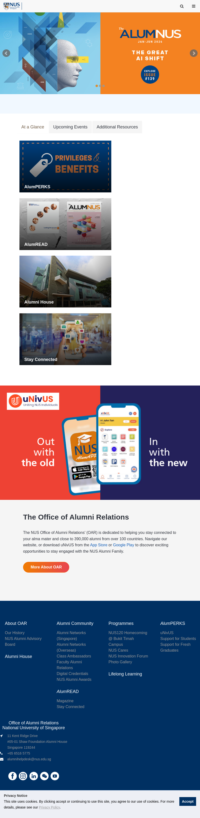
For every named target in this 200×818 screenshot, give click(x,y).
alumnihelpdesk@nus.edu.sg (29, 760)
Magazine (65, 702)
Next (194, 53)
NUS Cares (118, 651)
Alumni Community (75, 624)
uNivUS (167, 633)
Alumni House (18, 657)
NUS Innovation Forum (128, 657)
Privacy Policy (49, 807)
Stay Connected (70, 707)
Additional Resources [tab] (116, 127)
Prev (6, 53)
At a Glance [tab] (32, 127)
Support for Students (178, 639)
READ (68, 692)
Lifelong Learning (125, 674)
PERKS (172, 624)
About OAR (16, 624)
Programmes (121, 624)
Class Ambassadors (74, 657)
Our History (15, 633)
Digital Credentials (72, 674)
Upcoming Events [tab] (70, 127)
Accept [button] (187, 801)
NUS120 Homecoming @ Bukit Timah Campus (128, 639)
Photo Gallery (120, 663)
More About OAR (46, 568)
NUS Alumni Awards (74, 680)
